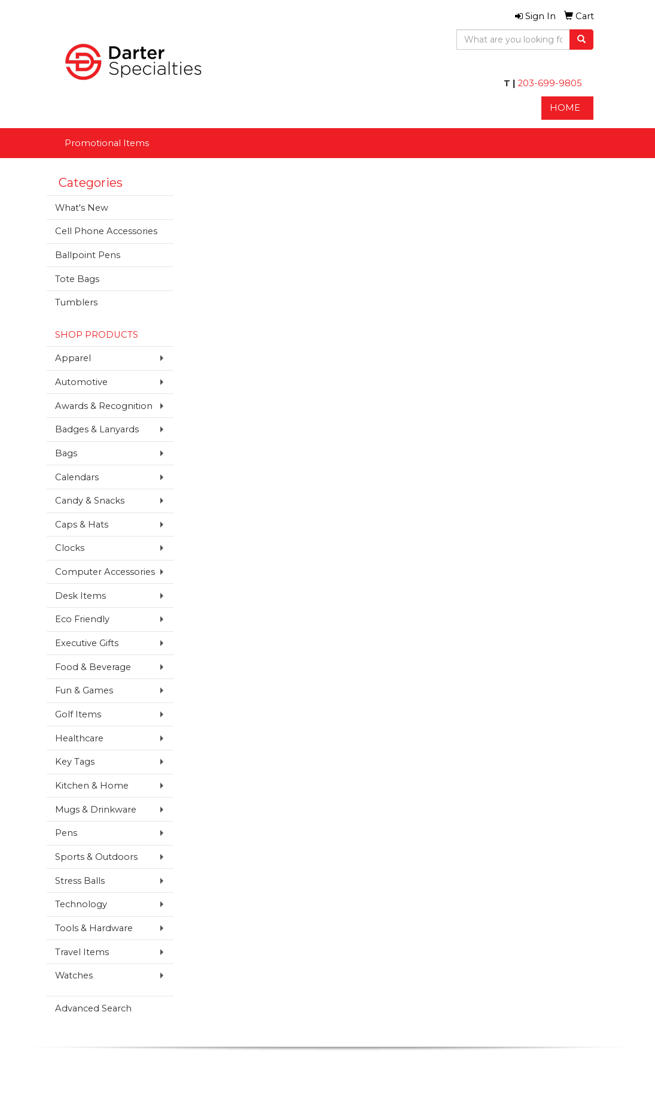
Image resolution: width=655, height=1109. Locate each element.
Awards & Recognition (104, 406)
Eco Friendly (82, 619)
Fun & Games (84, 690)
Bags (66, 453)
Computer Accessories (105, 571)
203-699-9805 (549, 83)
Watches (74, 975)
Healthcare (79, 738)
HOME (565, 107)
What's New (81, 207)
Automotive (81, 382)
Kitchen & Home (92, 785)
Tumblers (76, 302)
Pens (66, 833)
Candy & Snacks (89, 500)
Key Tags (75, 761)
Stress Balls (80, 880)
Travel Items (82, 952)
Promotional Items (107, 143)
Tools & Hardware (94, 928)
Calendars (77, 477)
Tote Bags (77, 279)
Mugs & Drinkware (95, 809)
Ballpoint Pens (87, 255)
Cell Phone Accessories (106, 231)
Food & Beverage (93, 667)
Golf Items (78, 714)
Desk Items (80, 595)
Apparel (73, 358)
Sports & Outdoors (96, 857)
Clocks (69, 548)
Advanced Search (93, 1008)
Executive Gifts (86, 643)
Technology (81, 904)
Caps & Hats (81, 524)
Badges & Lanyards (97, 429)
